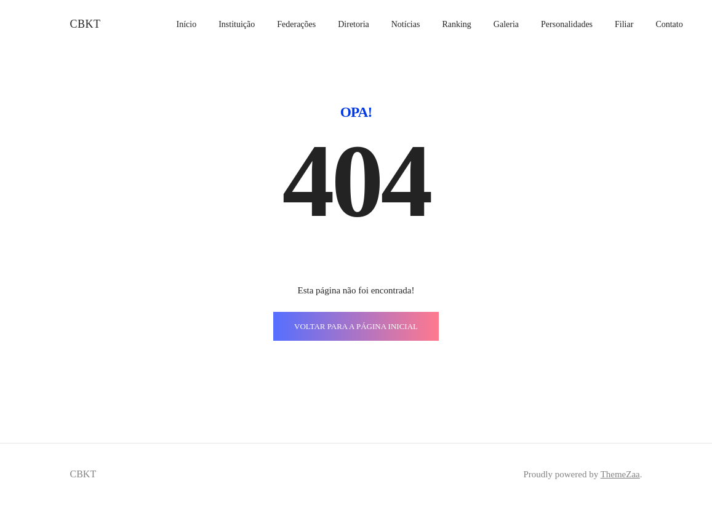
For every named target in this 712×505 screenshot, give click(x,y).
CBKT (85, 24)
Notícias (405, 24)
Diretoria (353, 24)
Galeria (506, 24)
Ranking (456, 24)
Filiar (624, 24)
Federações (296, 24)
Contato (668, 24)
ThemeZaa (620, 474)
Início (186, 24)
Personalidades (567, 24)
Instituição (236, 24)
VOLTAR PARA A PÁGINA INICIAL (356, 326)
